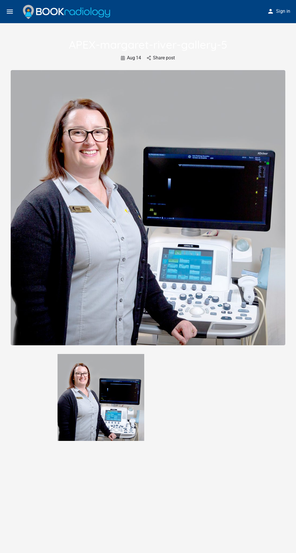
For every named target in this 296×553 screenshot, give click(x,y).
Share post (161, 58)
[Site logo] (67, 12)
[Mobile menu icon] (10, 12)
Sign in (283, 11)
